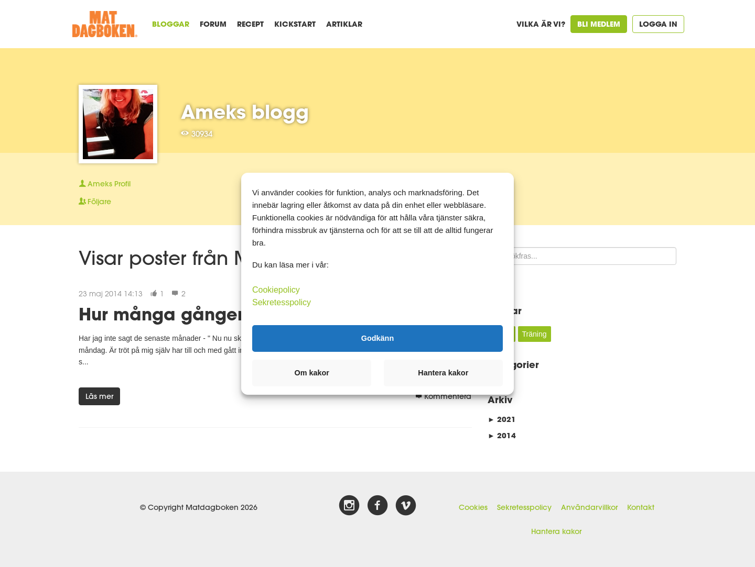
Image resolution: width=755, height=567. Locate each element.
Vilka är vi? (540, 24)
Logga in (658, 24)
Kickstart (295, 24)
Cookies (473, 507)
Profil (105, 183)
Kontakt (640, 507)
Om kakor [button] (312, 373)
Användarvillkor (589, 507)
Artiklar (344, 24)
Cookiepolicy (276, 289)
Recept (250, 24)
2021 (502, 419)
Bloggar (170, 24)
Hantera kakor (556, 531)
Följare (95, 201)
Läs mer (99, 396)
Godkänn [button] (377, 338)
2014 (502, 435)
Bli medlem (598, 24)
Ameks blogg (245, 111)
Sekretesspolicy (524, 507)
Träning (534, 334)
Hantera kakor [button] (443, 373)
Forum (213, 24)
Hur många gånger (161, 314)
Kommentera (443, 396)
